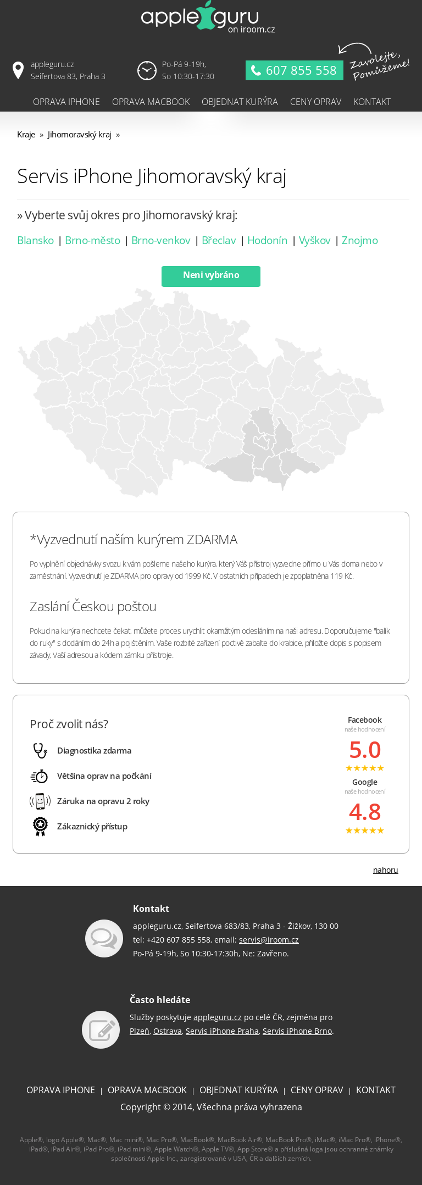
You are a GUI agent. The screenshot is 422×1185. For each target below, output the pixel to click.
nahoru (385, 870)
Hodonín (267, 240)
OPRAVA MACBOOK (147, 1090)
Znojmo (359, 240)
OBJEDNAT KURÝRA (238, 1090)
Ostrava (167, 1031)
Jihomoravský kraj (80, 134)
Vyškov (315, 240)
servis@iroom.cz (269, 939)
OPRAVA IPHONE (60, 1090)
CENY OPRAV (317, 1090)
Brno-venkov (161, 240)
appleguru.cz (217, 1017)
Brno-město (92, 240)
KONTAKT (376, 1090)
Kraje (26, 134)
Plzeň (139, 1031)
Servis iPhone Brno (297, 1031)
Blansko (35, 240)
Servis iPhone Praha (222, 1031)
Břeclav (219, 240)
